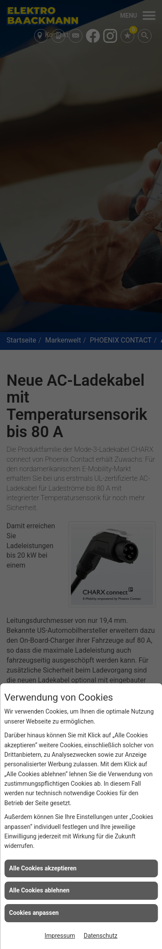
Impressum (59, 935)
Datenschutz (101, 935)
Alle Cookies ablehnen (39, 890)
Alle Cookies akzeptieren (42, 868)
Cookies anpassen (34, 912)
